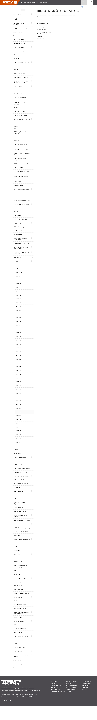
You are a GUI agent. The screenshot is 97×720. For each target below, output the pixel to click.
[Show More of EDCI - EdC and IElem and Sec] (31, 155)
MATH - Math (17, 535)
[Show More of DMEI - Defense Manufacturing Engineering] (31, 131)
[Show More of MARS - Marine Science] (31, 522)
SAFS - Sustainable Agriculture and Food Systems (21, 626)
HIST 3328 (18, 333)
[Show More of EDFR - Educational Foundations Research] (31, 159)
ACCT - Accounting (19, 39)
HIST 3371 (18, 431)
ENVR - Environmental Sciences (19, 208)
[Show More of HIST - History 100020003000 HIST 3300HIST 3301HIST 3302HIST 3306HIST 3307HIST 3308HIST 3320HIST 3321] (31, 265)
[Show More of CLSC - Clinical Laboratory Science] (31, 100)
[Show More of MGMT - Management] (31, 548)
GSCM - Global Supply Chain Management (21, 247)
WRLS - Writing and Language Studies (21, 669)
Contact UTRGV (21, 710)
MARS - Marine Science (20, 522)
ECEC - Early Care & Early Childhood (20, 136)
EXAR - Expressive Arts (19, 216)
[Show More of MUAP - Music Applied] (31, 557)
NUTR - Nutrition (18, 572)
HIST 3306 (19, 292)
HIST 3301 (18, 284)
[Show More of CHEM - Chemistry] (31, 89)
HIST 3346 (18, 397)
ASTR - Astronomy (18, 67)
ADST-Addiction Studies (20, 43)
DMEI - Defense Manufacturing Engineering (21, 131)
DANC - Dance (17, 127)
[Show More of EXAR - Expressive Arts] (31, 216)
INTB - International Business (21, 494)
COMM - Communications (20, 110)
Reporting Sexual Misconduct (8, 710)
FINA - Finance (17, 224)
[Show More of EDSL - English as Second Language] (31, 164)
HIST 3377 (18, 450)
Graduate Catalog (17, 678)
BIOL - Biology (17, 71)
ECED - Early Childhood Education (19, 141)
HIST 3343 (18, 386)
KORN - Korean (17, 506)
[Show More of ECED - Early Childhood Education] (31, 141)
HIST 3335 (18, 360)
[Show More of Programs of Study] (31, 14)
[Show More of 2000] (31, 273)
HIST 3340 (19, 375)
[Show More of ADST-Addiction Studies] (31, 43)
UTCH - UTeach (18, 665)
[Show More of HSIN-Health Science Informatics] (31, 482)
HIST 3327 (18, 330)
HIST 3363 (18, 424)
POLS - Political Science (20, 592)
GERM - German (18, 242)
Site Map (15, 681)
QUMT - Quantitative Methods (21, 607)
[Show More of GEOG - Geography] (31, 235)
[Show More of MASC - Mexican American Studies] (31, 526)
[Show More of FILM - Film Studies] (31, 220)
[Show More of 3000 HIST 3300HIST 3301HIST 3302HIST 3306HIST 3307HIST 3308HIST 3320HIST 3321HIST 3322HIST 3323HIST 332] (31, 277)
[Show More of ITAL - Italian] (31, 498)
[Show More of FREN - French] (31, 231)
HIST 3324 (18, 318)
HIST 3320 (18, 303)
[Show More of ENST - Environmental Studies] (31, 200)
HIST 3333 (18, 352)
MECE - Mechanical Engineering (19, 539)
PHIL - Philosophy (18, 584)
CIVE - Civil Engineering (20, 96)
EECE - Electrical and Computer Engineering (21, 177)
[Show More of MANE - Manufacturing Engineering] (31, 513)
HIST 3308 (19, 299)
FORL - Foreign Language (20, 227)
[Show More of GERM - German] (31, 242)
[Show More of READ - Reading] (31, 611)
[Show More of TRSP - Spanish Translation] (31, 657)
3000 (16, 277)
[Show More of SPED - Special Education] (31, 642)
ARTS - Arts (17, 58)
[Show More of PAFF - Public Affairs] (31, 575)
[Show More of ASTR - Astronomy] (31, 67)
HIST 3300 (19, 281)
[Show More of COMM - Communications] (31, 110)
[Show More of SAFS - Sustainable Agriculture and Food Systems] (31, 626)
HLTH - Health (17, 461)
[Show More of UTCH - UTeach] (31, 665)
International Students (72, 699)
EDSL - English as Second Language (20, 164)
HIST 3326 (18, 326)
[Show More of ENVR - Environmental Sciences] (31, 207)
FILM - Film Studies (18, 220)
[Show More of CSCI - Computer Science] (31, 118)
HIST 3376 (18, 446)
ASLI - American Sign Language (19, 63)
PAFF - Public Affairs (19, 575)
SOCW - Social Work (19, 635)
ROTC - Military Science (20, 622)
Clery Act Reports (35, 704)
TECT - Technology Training (21, 650)
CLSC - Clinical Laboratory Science (20, 101)
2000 (16, 273)
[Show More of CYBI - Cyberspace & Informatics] (31, 122)
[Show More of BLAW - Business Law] (31, 75)
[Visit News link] (84, 2)
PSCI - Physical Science (19, 599)
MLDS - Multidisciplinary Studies (20, 552)
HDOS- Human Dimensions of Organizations (21, 261)
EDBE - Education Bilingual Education (20, 150)
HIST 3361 (18, 416)
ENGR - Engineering (19, 191)
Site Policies (23, 702)
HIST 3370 (18, 428)
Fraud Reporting (19, 704)
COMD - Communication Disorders (20, 106)
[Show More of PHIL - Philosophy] (31, 584)
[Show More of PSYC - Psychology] (31, 603)
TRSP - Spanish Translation (20, 657)
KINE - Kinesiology (18, 502)
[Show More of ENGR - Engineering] (31, 191)
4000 (16, 458)
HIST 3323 (18, 314)
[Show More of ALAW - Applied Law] (31, 47)
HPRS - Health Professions (20, 473)
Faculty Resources (87, 695)
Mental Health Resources (17, 708)
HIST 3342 (18, 382)
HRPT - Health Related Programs (19, 477)
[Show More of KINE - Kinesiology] (31, 502)
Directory (84, 703)
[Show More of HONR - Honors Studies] (31, 465)
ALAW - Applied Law (19, 47)
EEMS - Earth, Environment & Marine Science (21, 182)
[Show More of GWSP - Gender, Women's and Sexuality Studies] (31, 255)
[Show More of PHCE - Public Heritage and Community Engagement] (31, 579)
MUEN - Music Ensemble (20, 560)
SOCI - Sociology (18, 631)
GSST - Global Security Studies (21, 251)
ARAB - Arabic (17, 54)
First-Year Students (71, 695)
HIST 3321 (18, 307)
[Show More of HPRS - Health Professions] (31, 473)
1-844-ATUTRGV (30, 710)
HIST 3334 (18, 356)
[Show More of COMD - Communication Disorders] (31, 105)
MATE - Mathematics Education (22, 531)
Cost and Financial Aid (56, 699)
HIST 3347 (18, 401)
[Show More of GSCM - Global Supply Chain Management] (31, 246)
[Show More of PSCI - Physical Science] (31, 599)
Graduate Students (71, 701)
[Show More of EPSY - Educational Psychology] (31, 212)
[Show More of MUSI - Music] (31, 564)
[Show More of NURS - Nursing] (31, 568)
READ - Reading (18, 611)
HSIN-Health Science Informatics (19, 482)
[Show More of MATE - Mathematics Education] (31, 531)
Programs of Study (17, 14)
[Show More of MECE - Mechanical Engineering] (31, 539)
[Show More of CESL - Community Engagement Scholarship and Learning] (31, 82)
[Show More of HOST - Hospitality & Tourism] (31, 469)
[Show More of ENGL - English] (31, 187)
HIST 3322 (18, 311)
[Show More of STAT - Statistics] (31, 646)
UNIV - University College (20, 661)
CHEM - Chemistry (18, 89)
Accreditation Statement (7, 704)
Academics (54, 695)
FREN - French (17, 231)
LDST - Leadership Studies (20, 509)
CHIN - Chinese (18, 92)
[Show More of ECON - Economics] (31, 146)
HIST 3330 (18, 341)
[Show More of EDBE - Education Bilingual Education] (31, 150)
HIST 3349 (18, 409)
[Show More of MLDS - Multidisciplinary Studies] (31, 551)
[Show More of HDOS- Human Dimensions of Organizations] (31, 260)
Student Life (54, 701)
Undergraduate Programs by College (20, 18)
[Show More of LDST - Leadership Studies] (31, 509)
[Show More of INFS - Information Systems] (31, 491)
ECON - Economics (18, 146)
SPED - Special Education (20, 642)
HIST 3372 (18, 435)
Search (23, 9)
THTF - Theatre (18, 654)
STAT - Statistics (18, 646)
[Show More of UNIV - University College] (31, 661)
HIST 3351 (18, 412)
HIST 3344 (18, 390)
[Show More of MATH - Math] (31, 535)
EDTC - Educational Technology (21, 169)
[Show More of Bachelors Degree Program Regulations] (31, 23)
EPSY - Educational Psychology (21, 212)
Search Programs (55, 703)
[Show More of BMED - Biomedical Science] (31, 78)
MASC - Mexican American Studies (20, 527)
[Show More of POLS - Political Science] (31, 592)
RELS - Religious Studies (20, 618)
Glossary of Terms (17, 32)
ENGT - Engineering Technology (19, 195)
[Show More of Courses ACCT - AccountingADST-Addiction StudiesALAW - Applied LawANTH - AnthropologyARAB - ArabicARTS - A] (31, 36)
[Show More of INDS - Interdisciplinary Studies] (31, 487)
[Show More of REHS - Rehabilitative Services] (31, 614)
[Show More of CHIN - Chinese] (31, 92)
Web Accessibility (5, 708)
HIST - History (17, 265)
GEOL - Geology (18, 239)
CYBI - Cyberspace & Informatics (19, 122)
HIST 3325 (18, 322)
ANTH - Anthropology (19, 51)
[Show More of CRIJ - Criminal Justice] (31, 114)
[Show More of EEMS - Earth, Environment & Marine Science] (31, 182)
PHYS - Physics (17, 588)
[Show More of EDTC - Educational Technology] (31, 169)
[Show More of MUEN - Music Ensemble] (31, 560)
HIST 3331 (18, 345)
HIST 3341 (18, 379)
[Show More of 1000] (31, 269)
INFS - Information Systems (20, 491)
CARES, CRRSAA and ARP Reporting (10, 702)
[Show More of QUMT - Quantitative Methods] (31, 607)
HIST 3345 (18, 394)
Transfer (68, 697)
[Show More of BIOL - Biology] (31, 71)
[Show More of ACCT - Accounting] (31, 39)
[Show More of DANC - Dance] (31, 127)
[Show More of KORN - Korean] (31, 506)
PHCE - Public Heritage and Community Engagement (20, 580)
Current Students (71, 703)
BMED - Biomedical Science (21, 78)
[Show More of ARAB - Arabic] (31, 54)
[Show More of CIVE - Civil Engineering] (31, 96)
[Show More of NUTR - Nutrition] (31, 572)
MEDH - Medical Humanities (21, 544)
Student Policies (17, 674)
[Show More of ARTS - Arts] (31, 58)
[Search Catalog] (20, 6)
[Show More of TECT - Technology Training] (31, 650)
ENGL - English (17, 187)
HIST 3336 (18, 363)
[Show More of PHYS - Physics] (31, 588)
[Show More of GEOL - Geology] (31, 239)
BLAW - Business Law (19, 75)
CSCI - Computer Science (20, 118)
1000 (16, 269)
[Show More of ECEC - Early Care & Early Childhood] (31, 136)
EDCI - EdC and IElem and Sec (21, 155)
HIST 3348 (18, 405)
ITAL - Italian (17, 498)
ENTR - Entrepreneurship (20, 203)
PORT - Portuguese (19, 596)
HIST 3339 (18, 371)
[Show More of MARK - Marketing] (31, 518)
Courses (15, 36)
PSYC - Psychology (18, 603)
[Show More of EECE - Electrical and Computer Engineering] (31, 177)
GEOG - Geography (19, 235)
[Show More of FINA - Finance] (31, 224)
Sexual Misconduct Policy (31, 708)
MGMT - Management (19, 548)
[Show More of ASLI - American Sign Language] (31, 62)
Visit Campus (85, 701)
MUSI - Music (17, 564)
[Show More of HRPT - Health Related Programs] (31, 477)
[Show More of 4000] (31, 458)
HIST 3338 (18, 367)
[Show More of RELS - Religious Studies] (31, 618)
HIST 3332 (18, 348)
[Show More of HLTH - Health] (31, 461)
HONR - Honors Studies (20, 465)
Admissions (54, 697)
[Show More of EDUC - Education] (31, 173)
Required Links (30, 702)
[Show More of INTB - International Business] (31, 494)
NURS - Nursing (18, 568)
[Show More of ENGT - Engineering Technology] (31, 194)
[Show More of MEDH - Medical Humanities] (31, 544)
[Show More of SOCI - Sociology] (31, 631)
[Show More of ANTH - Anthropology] (31, 51)
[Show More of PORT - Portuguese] (31, 596)
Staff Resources (86, 697)
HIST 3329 (18, 337)
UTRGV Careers (86, 699)
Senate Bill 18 (27, 704)
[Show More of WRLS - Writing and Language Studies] (31, 669)
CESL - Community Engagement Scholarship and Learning (21, 84)
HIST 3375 (18, 443)
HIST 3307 (18, 296)
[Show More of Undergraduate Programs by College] (31, 18)
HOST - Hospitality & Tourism (21, 469)
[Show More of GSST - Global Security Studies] (31, 251)
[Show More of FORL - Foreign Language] (31, 227)
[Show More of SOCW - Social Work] (31, 635)
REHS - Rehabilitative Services (21, 614)
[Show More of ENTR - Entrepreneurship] (31, 203)
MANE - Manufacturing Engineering (19, 514)
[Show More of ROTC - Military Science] (31, 622)
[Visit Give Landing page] (90, 2)
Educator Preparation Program (20, 28)
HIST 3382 (18, 454)
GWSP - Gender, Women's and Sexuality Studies (21, 256)
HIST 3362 (18, 420)
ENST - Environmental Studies (21, 200)
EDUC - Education (18, 173)
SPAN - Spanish (17, 638)
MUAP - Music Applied (19, 557)
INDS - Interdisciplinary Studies (21, 487)
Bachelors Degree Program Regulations (20, 23)
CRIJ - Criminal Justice (19, 114)
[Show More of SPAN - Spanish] (31, 638)
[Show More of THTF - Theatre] (31, 654)
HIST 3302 (18, 288)
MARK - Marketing (18, 518)
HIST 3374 (18, 439)
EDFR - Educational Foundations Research (19, 159)
